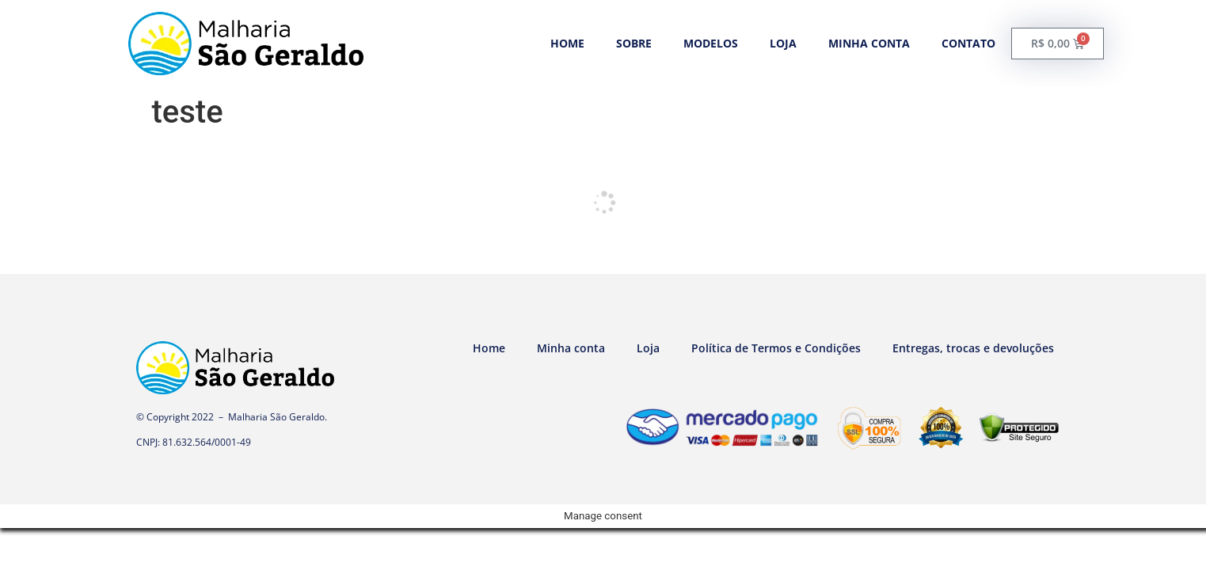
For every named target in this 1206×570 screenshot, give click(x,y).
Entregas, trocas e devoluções (973, 347)
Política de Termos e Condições (776, 347)
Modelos (710, 43)
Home (567, 43)
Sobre (634, 43)
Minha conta (869, 43)
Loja (783, 43)
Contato (968, 43)
